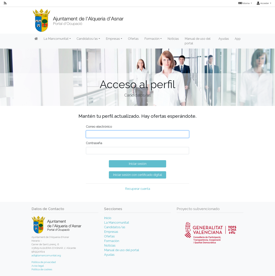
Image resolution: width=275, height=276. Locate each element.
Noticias (173, 39)
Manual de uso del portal (197, 41)
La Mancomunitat (116, 222)
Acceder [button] (263, 3)
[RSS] (5, 3)
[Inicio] (78, 19)
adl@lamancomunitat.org (46, 255)
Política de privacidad (44, 262)
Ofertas (133, 39)
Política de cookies (42, 269)
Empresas (111, 232)
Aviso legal (38, 265)
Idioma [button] (244, 3)
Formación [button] (151, 39)
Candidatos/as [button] (87, 39)
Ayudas (223, 39)
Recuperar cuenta (137, 189)
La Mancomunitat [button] (56, 39)
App (238, 39)
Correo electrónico (99, 126)
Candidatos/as (114, 227)
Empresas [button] (113, 39)
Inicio (107, 218)
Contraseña (94, 143)
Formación (111, 241)
